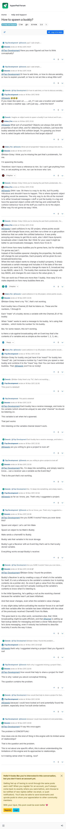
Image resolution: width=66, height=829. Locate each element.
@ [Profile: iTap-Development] (10, 50)
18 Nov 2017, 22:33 (24, 464)
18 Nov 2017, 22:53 (33, 645)
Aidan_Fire (8, 121)
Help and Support (9, 24)
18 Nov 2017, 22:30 (33, 383)
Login (16, 810)
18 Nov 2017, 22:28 (33, 354)
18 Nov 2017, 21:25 (24, 151)
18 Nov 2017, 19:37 (24, 47)
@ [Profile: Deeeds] (22, 43)
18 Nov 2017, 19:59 (32, 95)
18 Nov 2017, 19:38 (24, 71)
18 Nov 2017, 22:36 (24, 514)
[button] (3, 825)
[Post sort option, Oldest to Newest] (4, 32)
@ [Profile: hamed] (47, 619)
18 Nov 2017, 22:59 (33, 699)
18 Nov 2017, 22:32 (33, 443)
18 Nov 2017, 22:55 (24, 669)
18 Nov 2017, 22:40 (24, 569)
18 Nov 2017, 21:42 (27, 225)
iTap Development (11, 43)
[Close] (61, 775)
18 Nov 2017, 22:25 (24, 298)
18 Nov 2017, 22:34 (33, 493)
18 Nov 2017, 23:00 (24, 723)
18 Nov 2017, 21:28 (27, 187)
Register (8, 810)
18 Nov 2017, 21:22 (27, 121)
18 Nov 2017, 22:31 (24, 402)
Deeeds (7, 47)
